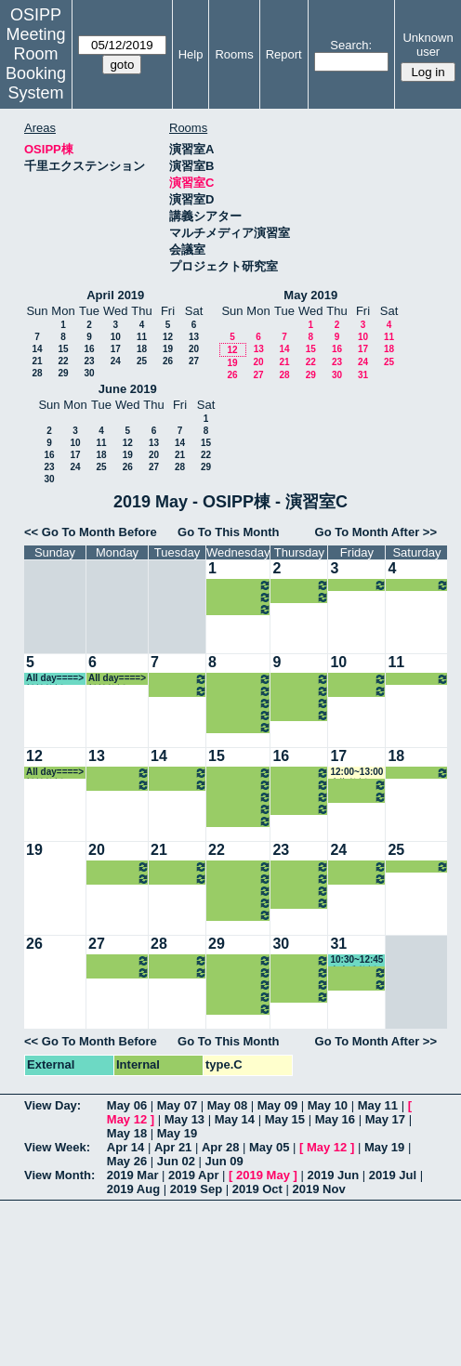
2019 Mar (133, 1175)
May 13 (184, 1119)
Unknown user (427, 45)
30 (89, 373)
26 (168, 361)
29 (63, 373)
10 (116, 337)
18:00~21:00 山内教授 (239, 609)
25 (142, 361)
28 (37, 373)
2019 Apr (193, 1175)
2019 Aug (133, 1189)
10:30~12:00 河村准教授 (239, 679)
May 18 (127, 1133)
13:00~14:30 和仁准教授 (358, 679)
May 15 (285, 1119)
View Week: (57, 1147)
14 (37, 349)
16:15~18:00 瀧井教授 (119, 785)
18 (142, 349)
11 (142, 337)
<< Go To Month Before (90, 532)
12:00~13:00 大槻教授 (356, 773)
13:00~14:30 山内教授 (239, 691)
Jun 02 (176, 1161)
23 (89, 361)
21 (37, 361)
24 (116, 361)
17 (116, 349)
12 (168, 337)
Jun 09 (224, 1161)
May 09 (277, 1105)
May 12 (127, 1119)
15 (63, 349)
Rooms (234, 54)
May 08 (227, 1105)
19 (168, 349)
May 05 (269, 1147)
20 (194, 349)
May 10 (328, 1105)
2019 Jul (392, 1175)
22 (63, 361)
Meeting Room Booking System (36, 63)
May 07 (177, 1105)
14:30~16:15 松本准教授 (179, 691)
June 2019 (128, 389)
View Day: (52, 1105)
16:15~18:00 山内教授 (239, 597)
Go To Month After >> (376, 532)
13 (194, 337)
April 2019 (115, 295)
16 (89, 349)
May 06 (127, 1105)
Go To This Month (229, 532)
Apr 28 (220, 1147)
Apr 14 (125, 1147)
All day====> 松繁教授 (418, 585)
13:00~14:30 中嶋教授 (179, 679)
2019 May (263, 1175)
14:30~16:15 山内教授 (239, 585)
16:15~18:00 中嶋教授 (358, 585)
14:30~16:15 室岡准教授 (119, 773)
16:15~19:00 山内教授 (300, 597)
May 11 (378, 1105)
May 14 (235, 1119)
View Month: (59, 1175)
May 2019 (310, 295)
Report (284, 54)
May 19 (177, 1133)
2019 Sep (196, 1189)
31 (363, 375)
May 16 (335, 1119)
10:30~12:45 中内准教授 (356, 960)
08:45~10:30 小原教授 (300, 679)
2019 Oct (257, 1189)
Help (191, 54)
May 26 (127, 1161)
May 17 (385, 1119)
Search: (351, 45)
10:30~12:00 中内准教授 (300, 691)
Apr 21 (172, 1147)
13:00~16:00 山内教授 (300, 585)
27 (194, 361)
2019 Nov (319, 1189)
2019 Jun (333, 1175)
